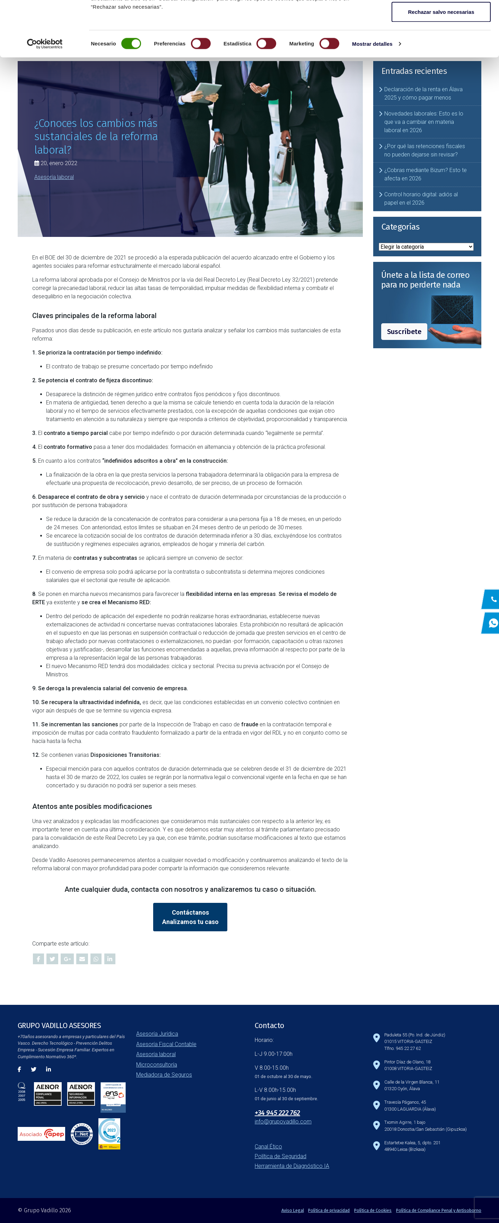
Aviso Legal (292, 1210)
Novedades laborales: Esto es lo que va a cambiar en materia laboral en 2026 (423, 122)
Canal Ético (268, 1146)
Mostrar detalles (372, 96)
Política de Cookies (373, 1210)
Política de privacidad (329, 1210)
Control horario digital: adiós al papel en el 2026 (421, 198)
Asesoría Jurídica (157, 1033)
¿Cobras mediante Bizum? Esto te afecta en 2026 (425, 174)
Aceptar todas (441, 18)
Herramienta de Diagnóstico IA (292, 1166)
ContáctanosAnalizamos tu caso (190, 917)
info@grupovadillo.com (283, 1121)
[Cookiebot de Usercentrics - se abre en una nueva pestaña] (45, 96)
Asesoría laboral (54, 177)
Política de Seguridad (280, 1156)
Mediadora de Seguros (164, 1074)
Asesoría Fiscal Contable (166, 1044)
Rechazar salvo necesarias (441, 64)
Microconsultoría (156, 1064)
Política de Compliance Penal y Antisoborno (438, 1210)
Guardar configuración (441, 41)
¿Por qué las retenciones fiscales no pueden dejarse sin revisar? (424, 150)
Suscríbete (404, 331)
